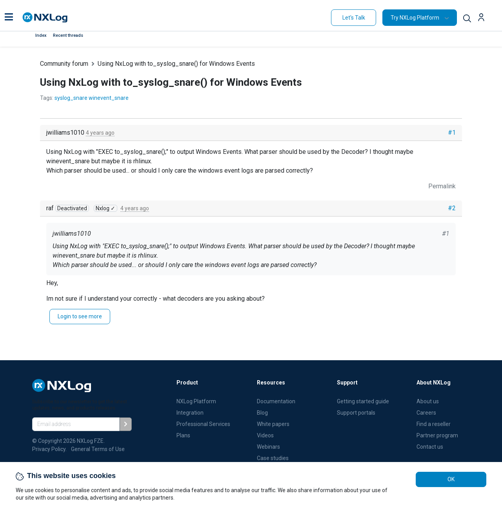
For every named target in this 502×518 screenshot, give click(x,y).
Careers (426, 413)
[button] (9, 17)
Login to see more (80, 316)
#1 (452, 132)
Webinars (268, 447)
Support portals (356, 413)
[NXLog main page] (45, 17)
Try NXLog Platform (415, 17)
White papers (273, 424)
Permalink (442, 186)
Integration (190, 413)
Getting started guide (363, 401)
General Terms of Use (98, 449)
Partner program (437, 435)
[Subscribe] (126, 424)
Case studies (273, 458)
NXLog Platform (196, 401)
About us (428, 401)
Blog (262, 413)
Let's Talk (353, 17)
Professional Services (203, 424)
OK (451, 479)
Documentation (276, 401)
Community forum (64, 63)
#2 (452, 208)
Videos (265, 435)
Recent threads (68, 35)
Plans (183, 435)
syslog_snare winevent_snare (92, 98)
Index (41, 35)
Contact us (430, 447)
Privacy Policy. (49, 449)
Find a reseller (434, 424)
